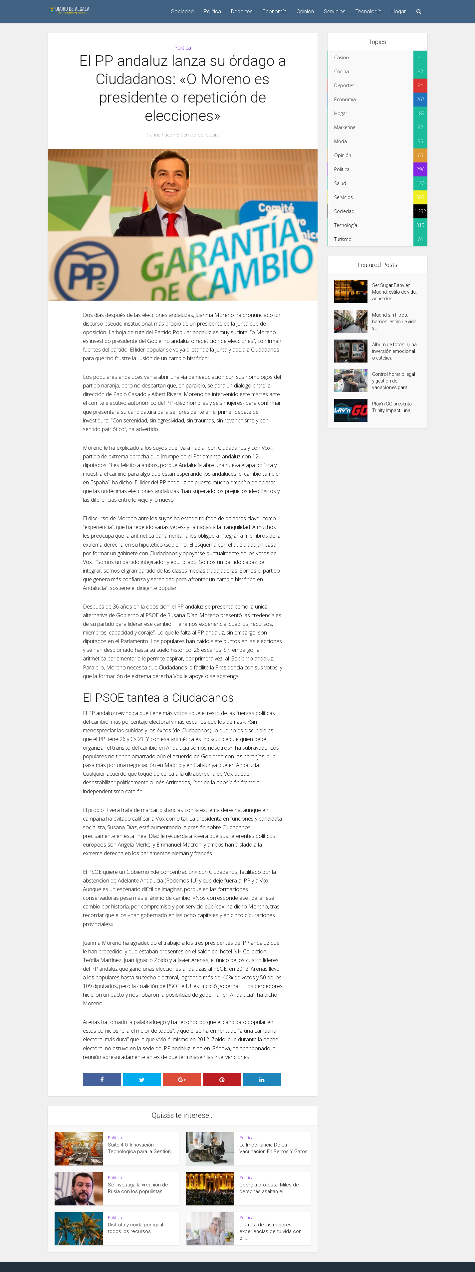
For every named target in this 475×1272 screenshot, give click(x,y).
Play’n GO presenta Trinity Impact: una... (392, 407)
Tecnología (368, 11)
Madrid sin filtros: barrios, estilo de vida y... (394, 321)
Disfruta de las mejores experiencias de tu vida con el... (270, 1231)
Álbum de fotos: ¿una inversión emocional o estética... (394, 351)
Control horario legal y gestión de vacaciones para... (393, 381)
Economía (275, 11)
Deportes (242, 11)
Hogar (398, 11)
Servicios (335, 11)
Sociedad (182, 11)
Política (212, 11)
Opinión (305, 11)
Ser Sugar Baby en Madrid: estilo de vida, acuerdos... (394, 292)
